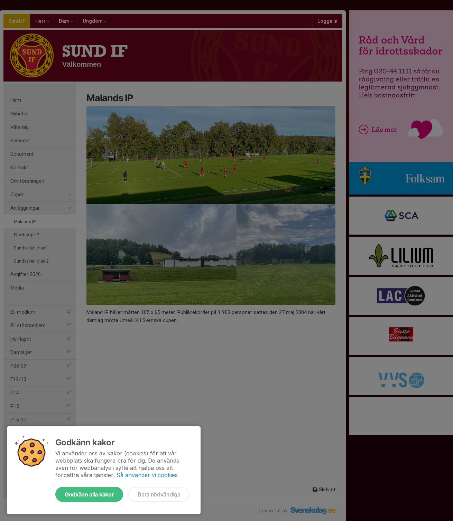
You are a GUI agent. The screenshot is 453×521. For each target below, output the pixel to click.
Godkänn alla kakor (89, 494)
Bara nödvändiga (159, 494)
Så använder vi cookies (147, 475)
